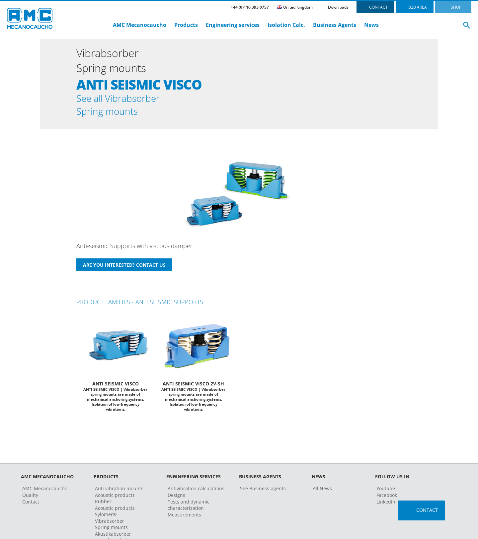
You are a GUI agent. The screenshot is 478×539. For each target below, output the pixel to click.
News (371, 25)
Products (186, 25)
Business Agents (334, 25)
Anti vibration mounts (119, 492)
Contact (30, 506)
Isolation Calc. (286, 25)
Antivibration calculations (196, 492)
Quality (30, 499)
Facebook (386, 499)
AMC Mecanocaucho (139, 25)
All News (322, 492)
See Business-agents (263, 492)
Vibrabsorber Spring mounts (111, 528)
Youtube (385, 492)
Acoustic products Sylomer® (115, 515)
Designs (176, 499)
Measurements (184, 518)
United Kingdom (295, 7)
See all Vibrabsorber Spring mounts (124, 106)
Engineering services (233, 25)
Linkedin (385, 506)
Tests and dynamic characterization (188, 509)
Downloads (338, 7)
